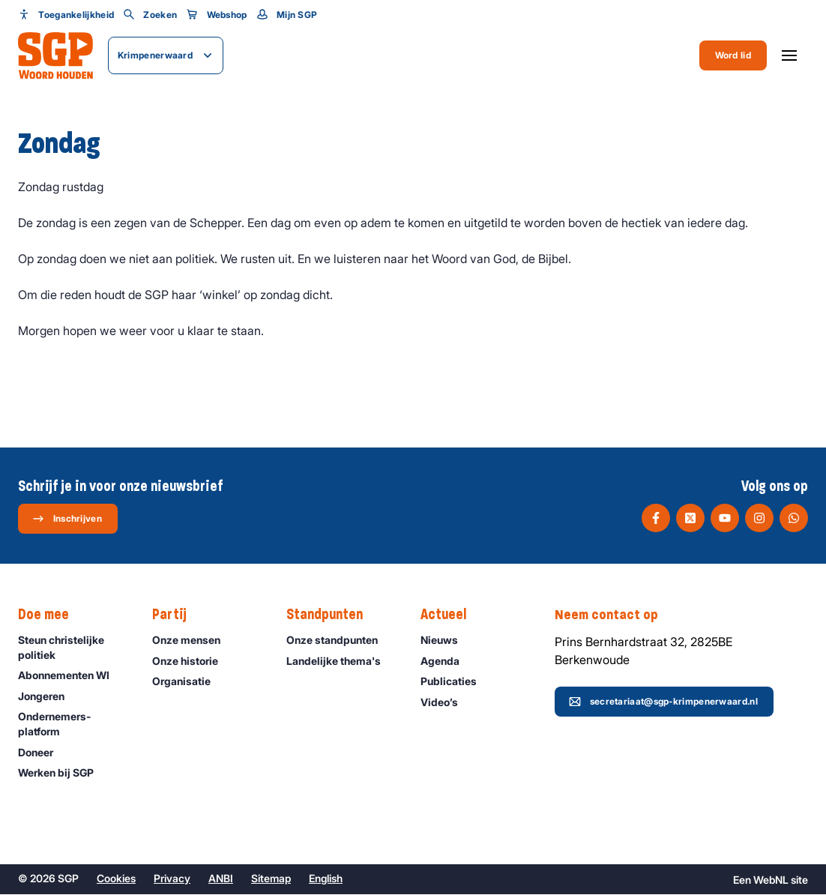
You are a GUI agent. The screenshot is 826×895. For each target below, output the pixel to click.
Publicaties (455, 682)
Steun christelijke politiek (72, 647)
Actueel (450, 615)
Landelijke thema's (340, 661)
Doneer (42, 753)
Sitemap (271, 879)
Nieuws (445, 640)
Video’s (445, 703)
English (326, 879)
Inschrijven (67, 519)
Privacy (172, 879)
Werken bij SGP (62, 773)
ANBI (220, 879)
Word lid (733, 55)
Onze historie (192, 661)
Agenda (446, 661)
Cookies (116, 879)
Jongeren (48, 697)
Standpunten (332, 615)
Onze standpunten (338, 640)
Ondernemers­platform (72, 724)
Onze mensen (193, 640)
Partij (177, 615)
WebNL (771, 880)
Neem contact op (614, 615)
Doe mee (51, 615)
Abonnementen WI (70, 676)
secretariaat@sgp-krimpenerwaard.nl (663, 702)
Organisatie (188, 682)
